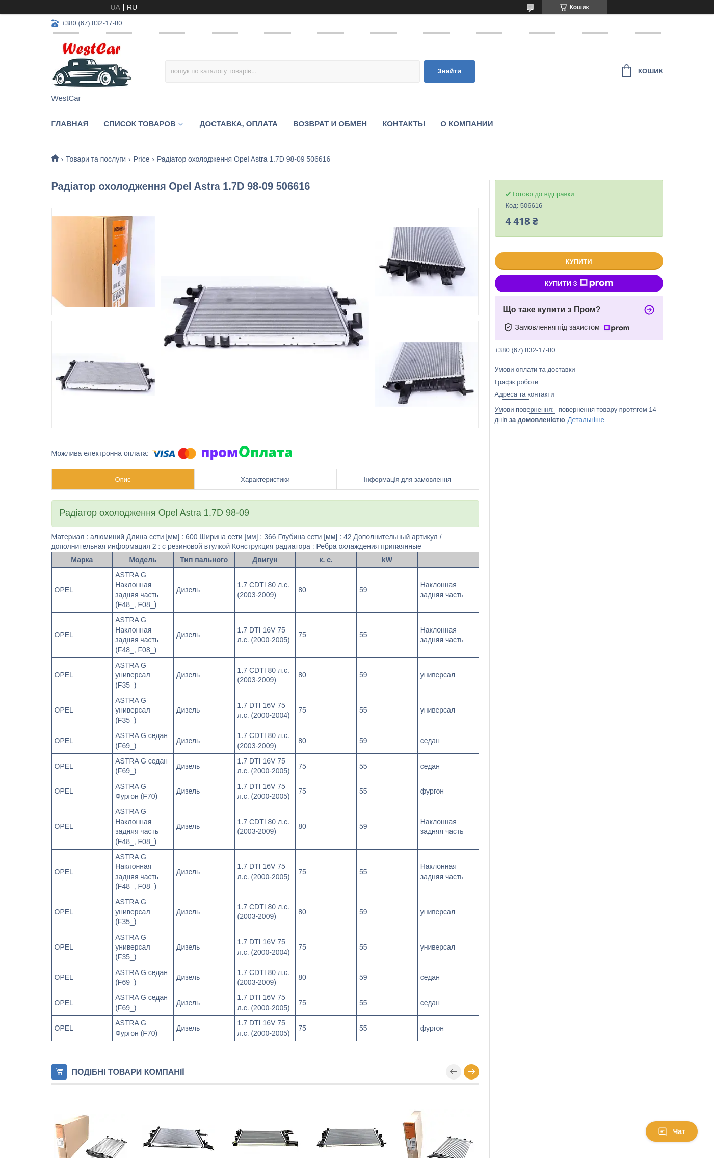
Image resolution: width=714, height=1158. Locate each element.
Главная (70, 123)
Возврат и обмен (330, 123)
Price (142, 159)
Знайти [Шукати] (449, 71)
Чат (671, 1131)
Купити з (578, 283)
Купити (578, 262)
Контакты (403, 123)
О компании (466, 123)
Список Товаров (139, 123)
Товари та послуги (96, 159)
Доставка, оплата (239, 123)
